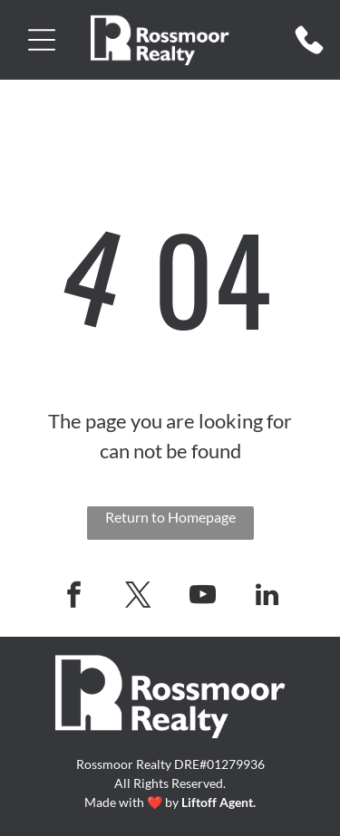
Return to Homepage (170, 516)
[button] (41, 39)
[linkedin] (267, 597)
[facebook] (73, 597)
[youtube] (202, 597)
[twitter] (138, 597)
